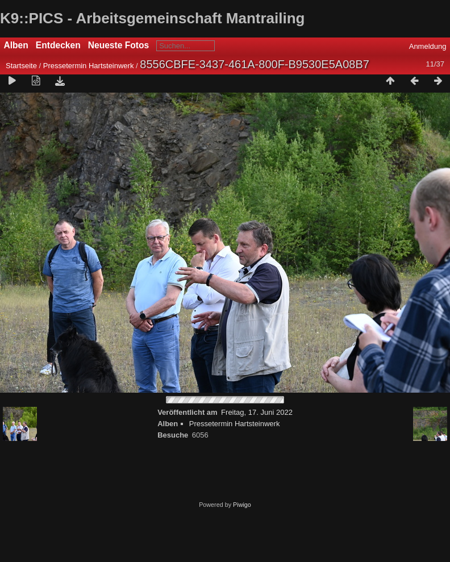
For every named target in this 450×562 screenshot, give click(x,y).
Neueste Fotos (118, 45)
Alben (16, 45)
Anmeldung (428, 46)
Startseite (21, 65)
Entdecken (58, 45)
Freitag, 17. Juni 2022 (257, 412)
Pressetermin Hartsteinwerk (88, 65)
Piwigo (242, 504)
